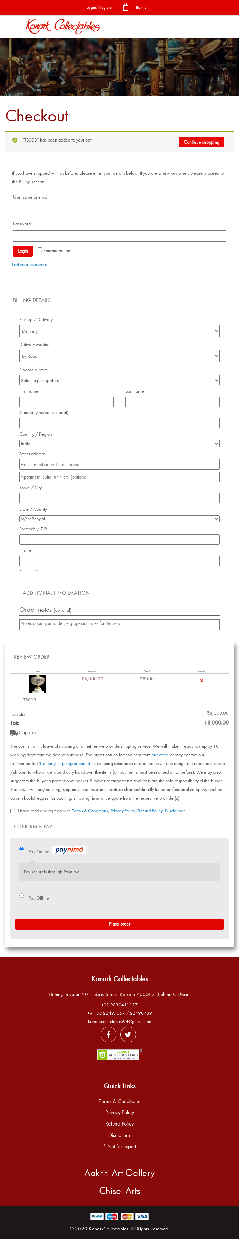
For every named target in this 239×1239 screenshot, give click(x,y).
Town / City (32, 488)
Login (23, 251)
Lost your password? (30, 264)
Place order (119, 924)
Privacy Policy (123, 811)
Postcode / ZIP (34, 529)
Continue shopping (201, 142)
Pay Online (57, 851)
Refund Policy (150, 811)
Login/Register (99, 7)
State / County (35, 509)
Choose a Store (34, 370)
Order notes (45, 609)
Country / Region (37, 434)
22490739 (141, 1013)
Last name (136, 391)
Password (24, 224)
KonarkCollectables (108, 1229)
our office (160, 755)
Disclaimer (175, 811)
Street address (34, 454)
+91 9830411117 (119, 1005)
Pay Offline (39, 898)
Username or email (32, 197)
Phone (27, 550)
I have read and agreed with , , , (101, 811)
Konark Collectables (119, 979)
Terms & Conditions (90, 811)
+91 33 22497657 (106, 1013)
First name (30, 391)
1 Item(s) (135, 7)
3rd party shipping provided (64, 763)
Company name (43, 413)
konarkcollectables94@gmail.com (119, 1021)
